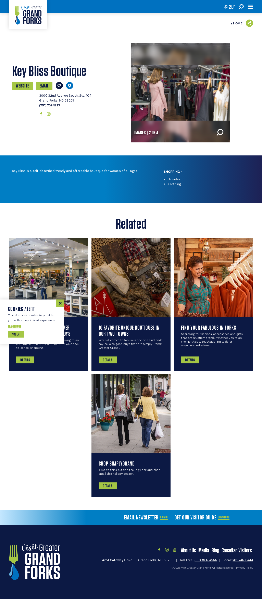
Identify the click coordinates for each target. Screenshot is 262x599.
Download (223, 517)
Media (203, 550)
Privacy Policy (244, 568)
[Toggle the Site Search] (241, 6)
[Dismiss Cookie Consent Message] (60, 303)
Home (236, 23)
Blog (215, 550)
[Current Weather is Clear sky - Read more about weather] (229, 6)
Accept (16, 334)
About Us (188, 550)
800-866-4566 (206, 560)
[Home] (28, 14)
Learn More (14, 326)
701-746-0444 (243, 560)
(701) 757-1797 (49, 105)
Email (44, 86)
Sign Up (164, 517)
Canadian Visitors (237, 550)
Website (22, 86)
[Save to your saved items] (59, 85)
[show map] (69, 85)
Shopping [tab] (172, 172)
